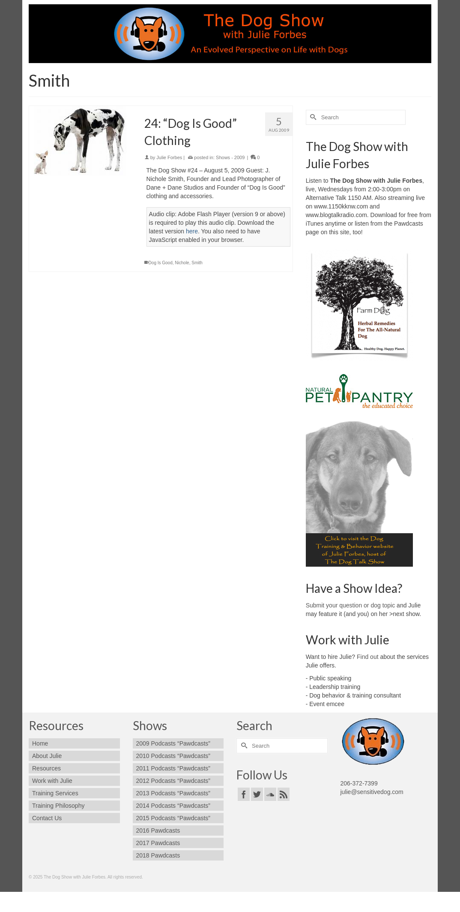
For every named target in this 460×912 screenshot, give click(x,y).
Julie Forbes (169, 157)
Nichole (182, 262)
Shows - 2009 (230, 157)
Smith (197, 262)
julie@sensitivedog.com (372, 791)
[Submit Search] (312, 117)
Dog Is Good (161, 262)
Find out (368, 656)
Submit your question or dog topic (350, 605)
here (192, 231)
